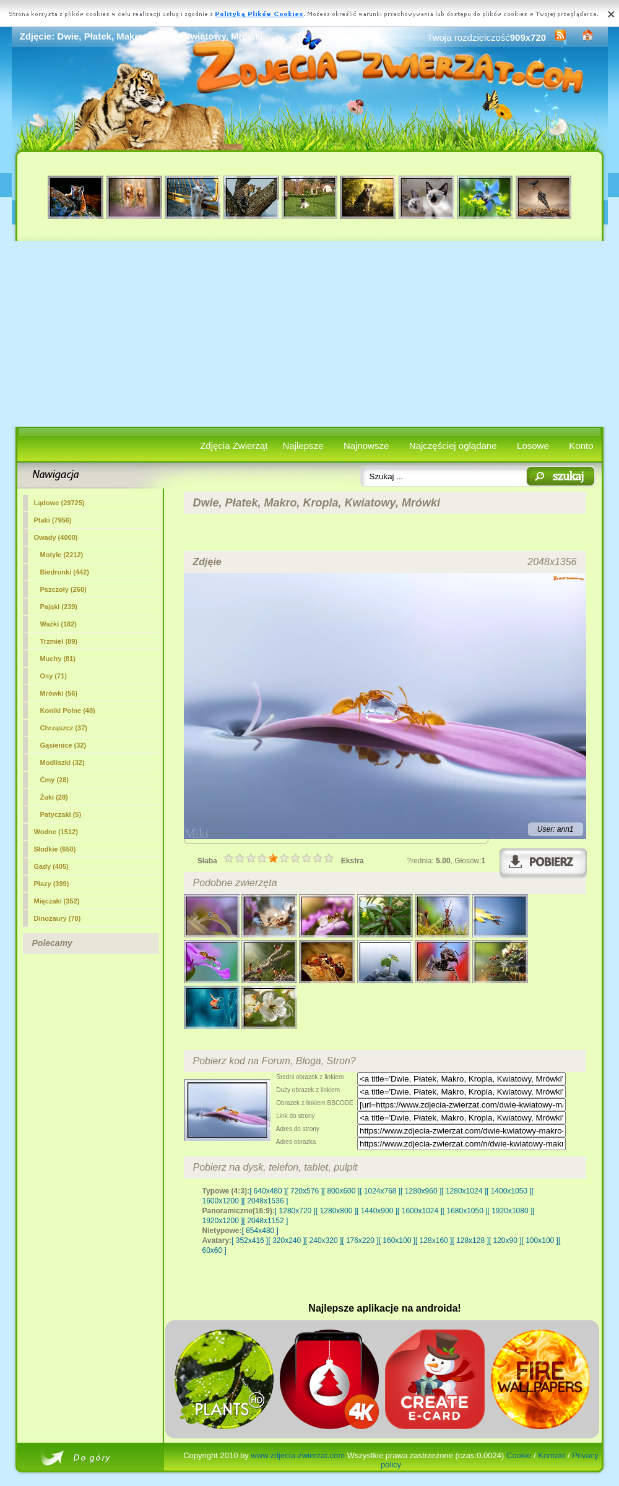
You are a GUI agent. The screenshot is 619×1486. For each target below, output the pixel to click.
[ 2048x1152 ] (265, 1220)
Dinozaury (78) (57, 918)
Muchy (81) (58, 658)
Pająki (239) (59, 606)
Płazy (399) (51, 883)
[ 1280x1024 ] (464, 1191)
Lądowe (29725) (59, 502)
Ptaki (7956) (53, 520)
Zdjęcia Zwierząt (233, 445)
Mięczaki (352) (57, 901)
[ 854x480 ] (260, 1230)
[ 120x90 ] (505, 1240)
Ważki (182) (58, 624)
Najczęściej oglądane (453, 445)
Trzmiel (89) (59, 641)
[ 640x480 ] (267, 1191)
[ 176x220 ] (360, 1240)
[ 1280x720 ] (295, 1210)
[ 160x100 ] (397, 1240)
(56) (59, 693)
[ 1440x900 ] (377, 1210)
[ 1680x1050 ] (465, 1210)
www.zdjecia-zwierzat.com (298, 1455)
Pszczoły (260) (63, 589)
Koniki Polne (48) (67, 710)
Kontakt (551, 1455)
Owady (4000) (56, 537)
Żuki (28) (54, 797)
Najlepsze (303, 445)
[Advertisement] (310, 334)
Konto (581, 445)
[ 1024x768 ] (380, 1191)
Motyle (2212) (62, 554)
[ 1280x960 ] (420, 1191)
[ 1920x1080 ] (510, 1210)
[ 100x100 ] (540, 1240)
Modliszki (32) (62, 762)
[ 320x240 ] (286, 1240)
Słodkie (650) (55, 849)
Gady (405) (51, 866)
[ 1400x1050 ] (509, 1191)
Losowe (533, 445)
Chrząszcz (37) (63, 728)
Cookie (518, 1455)
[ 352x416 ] (250, 1240)
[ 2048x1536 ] (265, 1201)
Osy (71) (53, 676)
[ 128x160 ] (433, 1240)
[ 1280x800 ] (336, 1210)
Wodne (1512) (56, 831)
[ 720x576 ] (304, 1191)
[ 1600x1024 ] (420, 1210)
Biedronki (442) (64, 572)
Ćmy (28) (54, 780)
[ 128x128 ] (470, 1240)
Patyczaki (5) (61, 814)
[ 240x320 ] (323, 1240)
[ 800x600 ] (341, 1191)
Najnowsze (366, 445)
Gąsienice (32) (63, 745)
